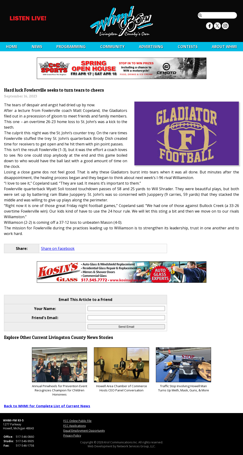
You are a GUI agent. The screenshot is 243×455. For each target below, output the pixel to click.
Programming (71, 46)
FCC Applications (74, 426)
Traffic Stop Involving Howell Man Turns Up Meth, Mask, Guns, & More (183, 369)
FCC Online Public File (77, 421)
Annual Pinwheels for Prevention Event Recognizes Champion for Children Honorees (59, 371)
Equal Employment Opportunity (84, 431)
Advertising (151, 46)
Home (11, 46)
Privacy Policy (72, 436)
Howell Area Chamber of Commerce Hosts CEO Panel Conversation (121, 369)
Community (112, 46)
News (37, 46)
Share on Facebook (58, 248)
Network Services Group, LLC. (136, 446)
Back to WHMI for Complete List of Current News (47, 405)
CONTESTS (188, 46)
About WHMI (224, 46)
